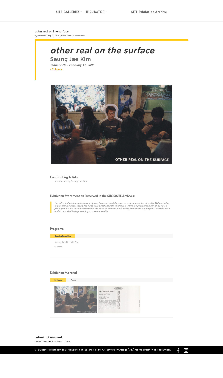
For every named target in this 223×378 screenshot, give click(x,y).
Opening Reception (62, 236)
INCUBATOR (95, 12)
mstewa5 (41, 35)
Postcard (58, 280)
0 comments (79, 35)
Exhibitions (66, 35)
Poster (73, 280)
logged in (49, 341)
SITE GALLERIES (68, 12)
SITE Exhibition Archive (149, 12)
